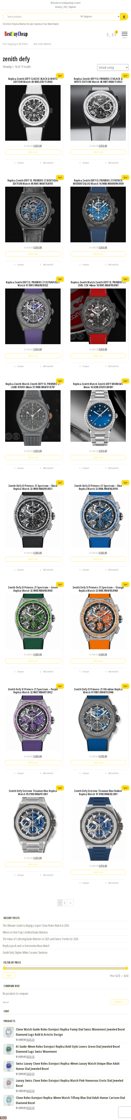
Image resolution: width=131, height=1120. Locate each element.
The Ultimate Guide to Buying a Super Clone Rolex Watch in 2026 (36, 925)
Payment (72, 7)
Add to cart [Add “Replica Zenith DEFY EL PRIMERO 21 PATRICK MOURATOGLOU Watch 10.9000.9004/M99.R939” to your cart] (98, 254)
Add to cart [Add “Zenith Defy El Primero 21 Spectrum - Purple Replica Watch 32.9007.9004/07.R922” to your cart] (33, 762)
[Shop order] (112, 67)
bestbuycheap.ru (69, 2)
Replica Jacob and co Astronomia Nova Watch (26, 946)
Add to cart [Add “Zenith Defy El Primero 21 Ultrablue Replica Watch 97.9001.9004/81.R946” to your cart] (98, 762)
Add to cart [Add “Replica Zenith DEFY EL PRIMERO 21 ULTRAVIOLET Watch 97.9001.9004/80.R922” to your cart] (33, 355)
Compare (19, 162)
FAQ (65, 7)
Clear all (6, 1002)
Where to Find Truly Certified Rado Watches (25, 932)
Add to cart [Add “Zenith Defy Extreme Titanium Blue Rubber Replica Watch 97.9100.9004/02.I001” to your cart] (98, 872)
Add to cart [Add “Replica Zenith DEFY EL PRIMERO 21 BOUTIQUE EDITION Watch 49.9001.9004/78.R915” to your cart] (33, 254)
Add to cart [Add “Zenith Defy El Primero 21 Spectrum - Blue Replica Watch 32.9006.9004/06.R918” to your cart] (98, 559)
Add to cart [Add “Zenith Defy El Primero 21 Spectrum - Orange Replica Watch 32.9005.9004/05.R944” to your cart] (98, 661)
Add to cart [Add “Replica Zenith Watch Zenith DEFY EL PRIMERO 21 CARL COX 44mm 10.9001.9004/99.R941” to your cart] (98, 355)
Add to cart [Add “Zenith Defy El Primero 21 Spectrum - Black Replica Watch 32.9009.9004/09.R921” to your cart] (33, 559)
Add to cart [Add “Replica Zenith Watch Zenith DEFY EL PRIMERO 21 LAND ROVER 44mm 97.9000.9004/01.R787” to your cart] (33, 457)
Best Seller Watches (42, 44)
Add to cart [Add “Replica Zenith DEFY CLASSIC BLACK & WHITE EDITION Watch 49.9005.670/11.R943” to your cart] (33, 152)
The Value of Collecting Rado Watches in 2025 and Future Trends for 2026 (40, 939)
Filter (9, 975)
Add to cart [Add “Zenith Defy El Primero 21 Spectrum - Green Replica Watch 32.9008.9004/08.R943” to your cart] (33, 661)
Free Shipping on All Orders (15, 44)
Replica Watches (19, 24)
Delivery (58, 7)
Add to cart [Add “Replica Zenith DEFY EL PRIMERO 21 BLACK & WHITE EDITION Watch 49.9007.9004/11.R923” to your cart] (98, 152)
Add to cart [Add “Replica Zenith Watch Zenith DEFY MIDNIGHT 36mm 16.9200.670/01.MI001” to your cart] (98, 457)
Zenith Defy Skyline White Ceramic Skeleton (25, 952)
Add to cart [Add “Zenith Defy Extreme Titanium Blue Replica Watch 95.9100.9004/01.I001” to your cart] (33, 864)
